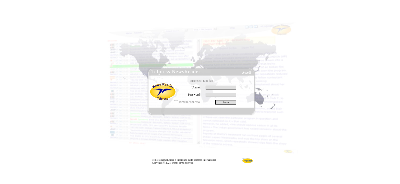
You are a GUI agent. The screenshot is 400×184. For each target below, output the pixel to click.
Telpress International (205, 159)
